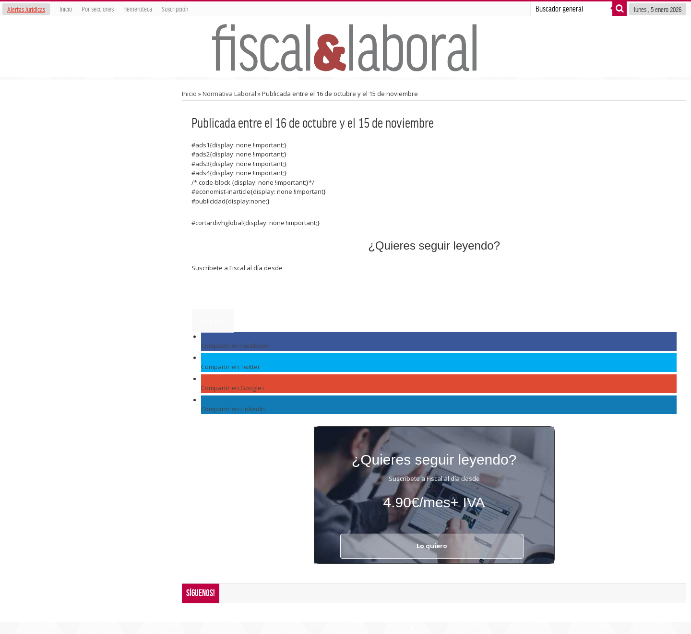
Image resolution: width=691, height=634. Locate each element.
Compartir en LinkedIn (233, 409)
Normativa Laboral (229, 93)
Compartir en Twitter (230, 366)
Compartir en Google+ (233, 387)
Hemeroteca (137, 8)
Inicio (66, 8)
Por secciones (98, 8)
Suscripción (175, 8)
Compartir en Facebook (235, 345)
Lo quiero (212, 320)
